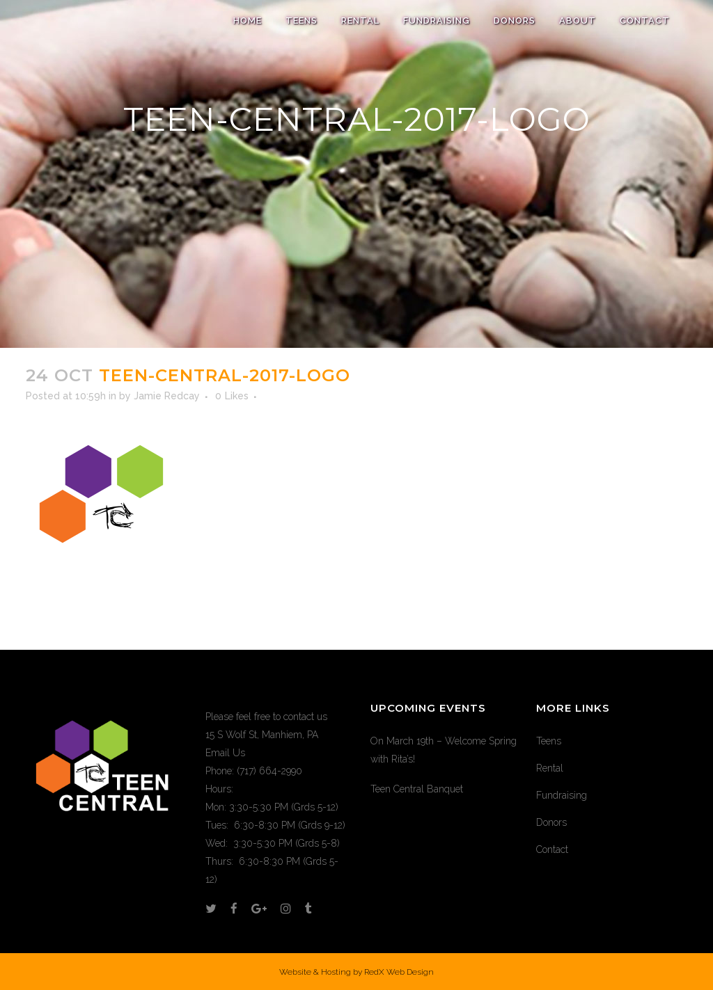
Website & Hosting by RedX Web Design (356, 972)
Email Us (225, 752)
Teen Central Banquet (416, 789)
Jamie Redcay (167, 395)
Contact (552, 849)
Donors (551, 822)
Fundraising (561, 795)
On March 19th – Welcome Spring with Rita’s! (443, 750)
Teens (548, 741)
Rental (549, 768)
